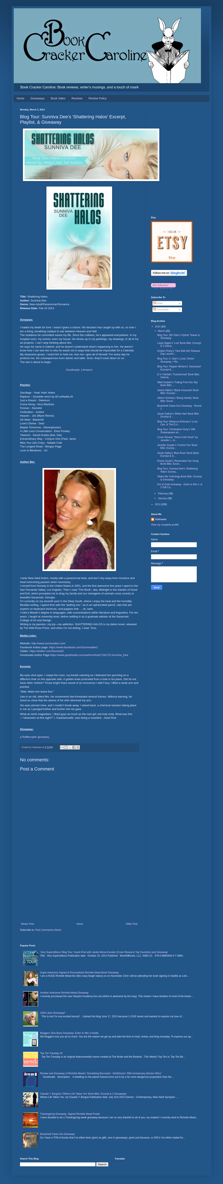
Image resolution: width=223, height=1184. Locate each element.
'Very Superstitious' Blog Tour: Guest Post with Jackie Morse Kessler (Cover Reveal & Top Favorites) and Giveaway (104, 952)
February (163, 493)
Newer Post (27, 923)
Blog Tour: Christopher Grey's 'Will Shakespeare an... (176, 431)
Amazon (87, 369)
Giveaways (37, 98)
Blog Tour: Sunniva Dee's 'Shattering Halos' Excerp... (177, 470)
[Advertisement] (79, 891)
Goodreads (72, 369)
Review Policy (98, 98)
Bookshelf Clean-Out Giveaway (57, 1134)
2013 (158, 504)
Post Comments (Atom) (48, 929)
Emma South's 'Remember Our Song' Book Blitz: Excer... (178, 462)
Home (20, 98)
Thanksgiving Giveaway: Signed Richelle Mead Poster (70, 1113)
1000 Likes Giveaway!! (52, 1012)
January (162, 498)
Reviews (77, 98)
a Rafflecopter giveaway (34, 736)
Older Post (132, 923)
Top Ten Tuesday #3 (51, 1053)
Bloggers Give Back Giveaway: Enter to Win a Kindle (69, 1033)
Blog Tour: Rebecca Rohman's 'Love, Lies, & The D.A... (177, 423)
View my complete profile (165, 524)
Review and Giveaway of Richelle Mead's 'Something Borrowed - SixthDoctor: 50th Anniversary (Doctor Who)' (100, 1073)
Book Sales (58, 98)
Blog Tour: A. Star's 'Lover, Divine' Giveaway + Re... (176, 360)
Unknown (160, 519)
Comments (160, 309)
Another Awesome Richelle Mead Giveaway (64, 992)
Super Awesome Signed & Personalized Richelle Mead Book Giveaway (79, 972)
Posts (158, 303)
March (162, 331)
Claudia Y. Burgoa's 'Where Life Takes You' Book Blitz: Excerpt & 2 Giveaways (83, 1093)
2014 (158, 326)
